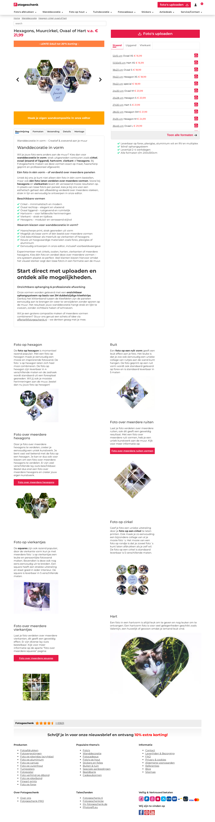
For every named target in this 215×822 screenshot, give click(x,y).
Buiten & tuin (91, 766)
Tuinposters (27, 769)
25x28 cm (118, 98)
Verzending (53, 131)
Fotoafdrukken (29, 751)
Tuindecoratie (102, 12)
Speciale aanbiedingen (97, 769)
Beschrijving (22, 131)
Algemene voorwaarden (160, 763)
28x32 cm (118, 112)
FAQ (148, 757)
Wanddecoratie (52, 12)
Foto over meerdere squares (36, 658)
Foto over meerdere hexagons (36, 482)
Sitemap (150, 772)
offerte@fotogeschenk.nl (32, 319)
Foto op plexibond (31, 779)
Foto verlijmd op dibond (34, 775)
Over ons (25, 798)
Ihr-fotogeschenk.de (95, 805)
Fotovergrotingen (31, 754)
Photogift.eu (90, 808)
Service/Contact (191, 12)
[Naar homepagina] (26, 4)
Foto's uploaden (155, 34)
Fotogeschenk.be (93, 801)
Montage (79, 131)
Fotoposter (26, 772)
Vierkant (145, 45)
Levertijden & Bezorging (160, 754)
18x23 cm (118, 70)
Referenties (152, 766)
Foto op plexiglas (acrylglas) (37, 757)
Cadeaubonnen (92, 775)
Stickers (147, 12)
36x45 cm (118, 126)
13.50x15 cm (119, 63)
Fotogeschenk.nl (93, 798)
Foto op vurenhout (31, 766)
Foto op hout (78, 12)
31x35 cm (118, 119)
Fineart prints (28, 782)
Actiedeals (166, 12)
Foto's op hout (91, 760)
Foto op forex (28, 785)
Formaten (38, 131)
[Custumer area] (195, 4)
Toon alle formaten (182, 135)
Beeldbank (89, 772)
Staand (117, 45)
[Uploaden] (196, 56)
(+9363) (60, 723)
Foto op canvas (29, 763)
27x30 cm (118, 105)
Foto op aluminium (32, 760)
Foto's (86, 751)
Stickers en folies (93, 763)
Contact (150, 751)
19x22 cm (118, 77)
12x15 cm (117, 56)
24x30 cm (118, 91)
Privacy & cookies (155, 760)
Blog (148, 769)
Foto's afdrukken (25, 12)
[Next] (100, 80)
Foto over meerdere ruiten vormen (132, 451)
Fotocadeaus (126, 12)
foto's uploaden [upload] (174, 5)
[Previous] (18, 80)
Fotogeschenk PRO (32, 801)
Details (67, 131)
